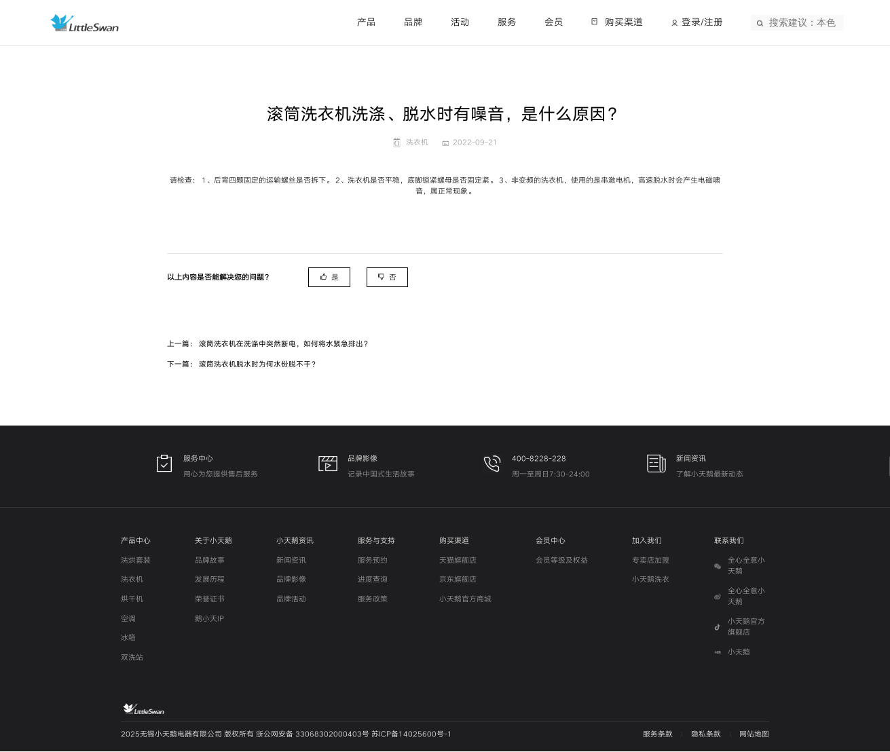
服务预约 (373, 561)
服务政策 (373, 599)
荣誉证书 (210, 599)
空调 (128, 619)
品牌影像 (291, 580)
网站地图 (754, 734)
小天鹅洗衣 (650, 580)
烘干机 (132, 599)
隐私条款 (706, 734)
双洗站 (132, 658)
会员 (553, 22)
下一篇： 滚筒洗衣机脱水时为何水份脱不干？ (243, 364)
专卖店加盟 (650, 561)
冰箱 (128, 638)
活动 (460, 22)
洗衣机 (132, 580)
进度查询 (373, 580)
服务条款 (658, 734)
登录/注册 (702, 22)
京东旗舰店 (458, 580)
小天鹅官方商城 (465, 599)
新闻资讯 (291, 561)
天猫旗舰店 (458, 561)
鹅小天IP (209, 619)
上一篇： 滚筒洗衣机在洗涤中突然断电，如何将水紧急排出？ (269, 343)
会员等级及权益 (562, 561)
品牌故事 (210, 561)
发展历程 (210, 580)
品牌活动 (291, 599)
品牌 (413, 22)
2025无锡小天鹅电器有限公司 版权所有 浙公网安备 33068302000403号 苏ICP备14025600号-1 (286, 734)
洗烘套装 (136, 561)
